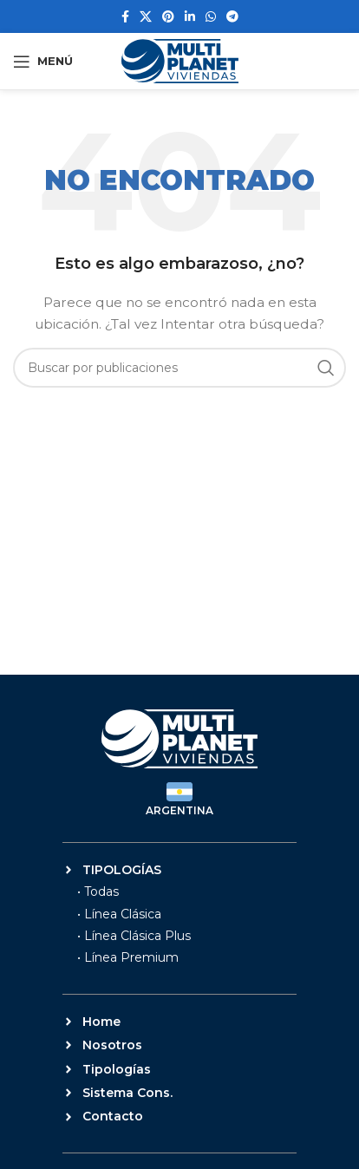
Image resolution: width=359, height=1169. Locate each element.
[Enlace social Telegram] (232, 16)
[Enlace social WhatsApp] (210, 16)
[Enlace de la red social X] (145, 16)
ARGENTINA (179, 810)
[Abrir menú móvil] (43, 61)
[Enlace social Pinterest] (168, 16)
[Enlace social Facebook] (125, 16)
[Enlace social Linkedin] (190, 16)
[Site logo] (179, 60)
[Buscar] (179, 368)
